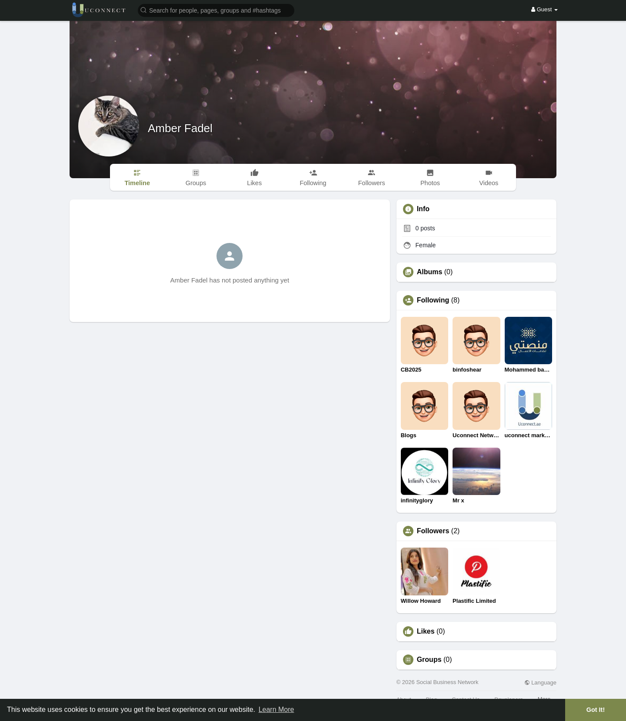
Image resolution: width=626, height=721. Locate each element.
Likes (426, 631)
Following (433, 300)
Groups (429, 659)
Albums (430, 272)
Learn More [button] (276, 709)
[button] (216, 10)
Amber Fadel (180, 128)
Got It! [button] (595, 709)
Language (540, 682)
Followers (433, 531)
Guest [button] (544, 9)
